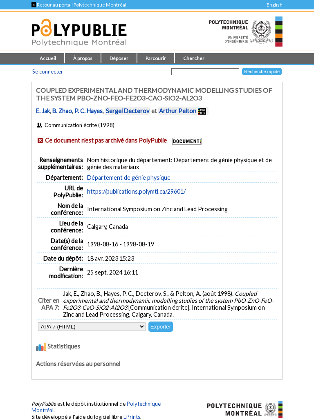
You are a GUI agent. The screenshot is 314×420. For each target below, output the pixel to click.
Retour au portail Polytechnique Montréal (78, 4)
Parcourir (156, 58)
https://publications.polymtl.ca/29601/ (136, 191)
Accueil (48, 58)
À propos (82, 58)
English (275, 4)
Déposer (119, 58)
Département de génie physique (128, 177)
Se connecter (47, 71)
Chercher (193, 58)
